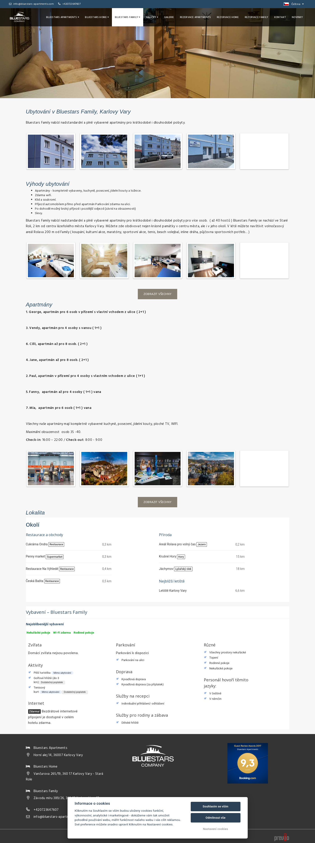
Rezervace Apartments (198, 17)
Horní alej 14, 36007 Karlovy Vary (58, 755)
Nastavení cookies (215, 829)
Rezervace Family (258, 17)
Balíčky (156, 17)
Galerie (172, 17)
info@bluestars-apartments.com (31, 4)
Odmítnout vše (215, 817)
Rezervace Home (230, 17)
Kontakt (281, 17)
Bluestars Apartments (69, 17)
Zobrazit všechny (157, 294)
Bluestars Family (132, 17)
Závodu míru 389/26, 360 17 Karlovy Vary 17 (66, 798)
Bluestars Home (102, 17)
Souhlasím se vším (215, 806)
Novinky (297, 17)
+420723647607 (71, 4)
